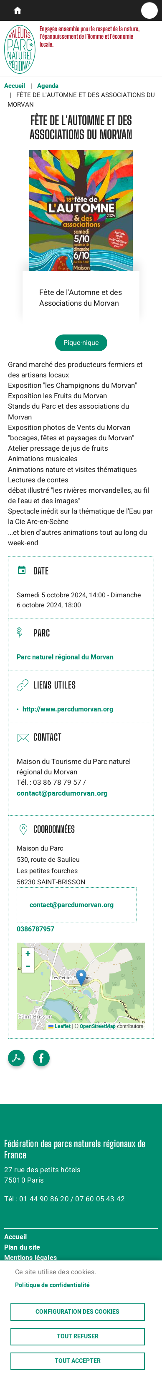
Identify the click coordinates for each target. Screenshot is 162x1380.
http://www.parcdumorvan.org (68, 709)
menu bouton (149, 10)
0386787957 (35, 929)
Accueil (14, 85)
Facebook (41, 1058)
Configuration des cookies (77, 1312)
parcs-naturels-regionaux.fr (14, 10)
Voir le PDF (16, 1058)
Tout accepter (78, 1361)
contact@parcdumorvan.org (62, 793)
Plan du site (22, 1248)
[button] (81, 977)
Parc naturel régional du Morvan (65, 657)
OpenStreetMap (98, 1026)
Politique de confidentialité (52, 1285)
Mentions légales (30, 1258)
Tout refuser (78, 1337)
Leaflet (59, 1026)
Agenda (47, 85)
